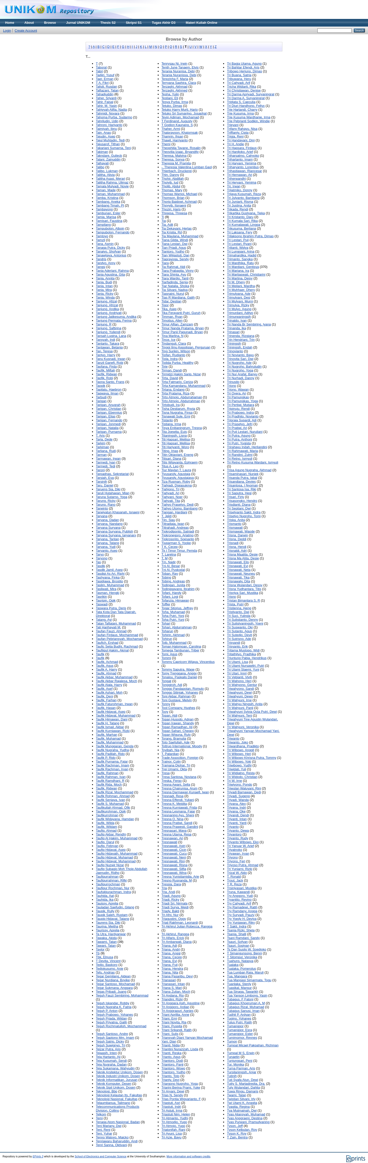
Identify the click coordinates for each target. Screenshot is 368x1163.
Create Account (26, 30)
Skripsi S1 (134, 23)
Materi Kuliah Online (201, 23)
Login (7, 30)
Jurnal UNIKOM (78, 23)
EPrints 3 (38, 1156)
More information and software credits (188, 1156)
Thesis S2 (108, 23)
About (29, 23)
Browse (50, 23)
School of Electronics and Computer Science (100, 1156)
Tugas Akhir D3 (163, 23)
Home (9, 23)
